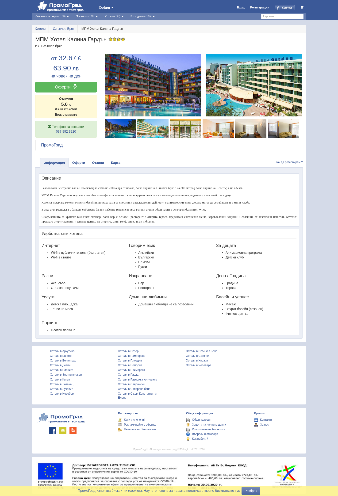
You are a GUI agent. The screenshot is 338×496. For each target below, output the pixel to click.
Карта (115, 163)
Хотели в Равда (128, 374)
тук (237, 490)
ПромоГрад (52, 145)
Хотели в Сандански (131, 384)
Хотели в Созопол (198, 356)
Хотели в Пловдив (130, 360)
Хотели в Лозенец (61, 384)
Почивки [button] (87, 16)
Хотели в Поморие (130, 365)
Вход (241, 7)
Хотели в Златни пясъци (66, 374)
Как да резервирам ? (289, 162)
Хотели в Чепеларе (198, 365)
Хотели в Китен (60, 379)
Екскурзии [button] (143, 16)
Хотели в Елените (61, 370)
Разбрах (251, 491)
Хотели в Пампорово (131, 356)
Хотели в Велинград (63, 360)
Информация (54, 163)
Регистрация (259, 7)
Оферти (66, 87)
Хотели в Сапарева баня (134, 389)
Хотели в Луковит (61, 389)
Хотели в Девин (60, 365)
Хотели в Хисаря (197, 360)
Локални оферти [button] (52, 16)
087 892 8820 (66, 131)
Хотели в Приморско (131, 370)
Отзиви (98, 163)
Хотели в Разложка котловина (137, 379)
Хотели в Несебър (62, 393)
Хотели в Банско (61, 356)
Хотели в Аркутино (62, 351)
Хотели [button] (114, 16)
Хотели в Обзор (128, 351)
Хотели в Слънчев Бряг (201, 351)
